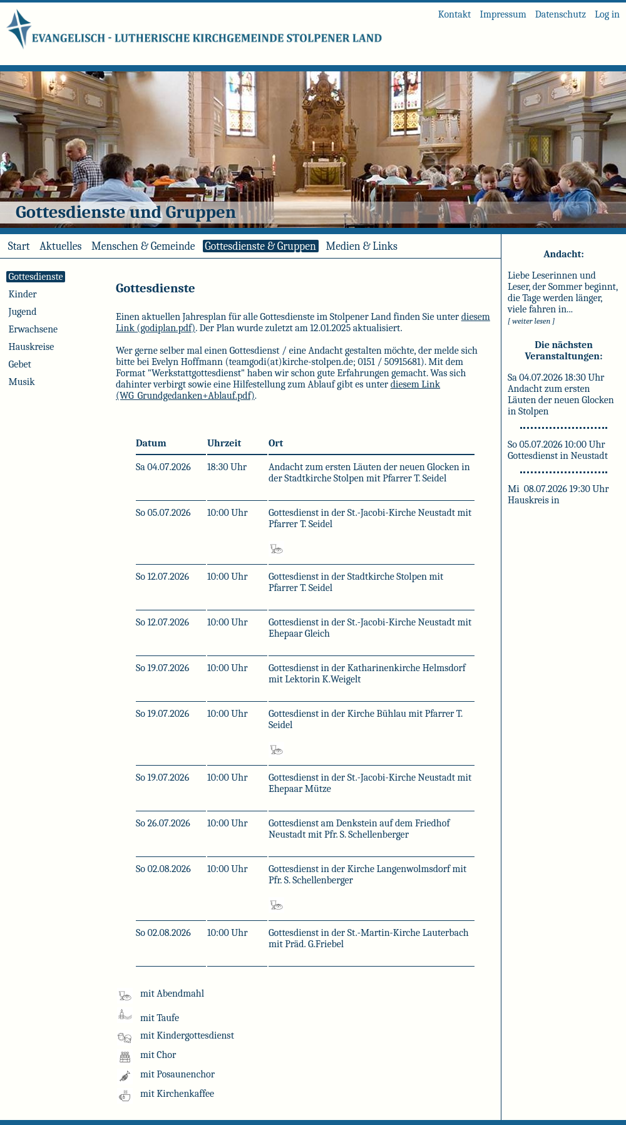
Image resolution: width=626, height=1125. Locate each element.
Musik (21, 382)
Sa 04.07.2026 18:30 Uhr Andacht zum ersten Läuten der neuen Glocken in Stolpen (561, 394)
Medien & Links (362, 246)
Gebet (19, 364)
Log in (607, 14)
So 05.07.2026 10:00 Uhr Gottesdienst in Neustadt (558, 450)
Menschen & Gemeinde (143, 246)
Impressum (503, 14)
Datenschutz (560, 14)
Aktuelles (60, 246)
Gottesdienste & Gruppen (261, 246)
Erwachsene (33, 329)
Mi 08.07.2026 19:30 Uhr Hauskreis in (558, 494)
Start (19, 246)
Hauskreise (31, 346)
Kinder (22, 294)
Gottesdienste (35, 276)
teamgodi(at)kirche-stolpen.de (291, 361)
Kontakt (454, 14)
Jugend (22, 311)
